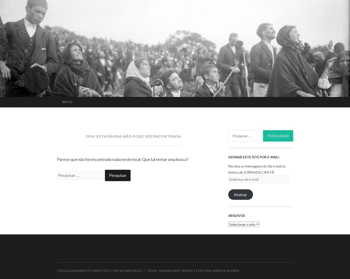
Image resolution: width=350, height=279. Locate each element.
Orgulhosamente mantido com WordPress (99, 271)
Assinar (240, 194)
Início (67, 102)
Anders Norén (225, 271)
